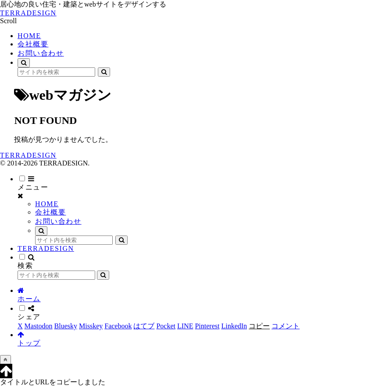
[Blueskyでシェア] (65, 326)
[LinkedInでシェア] (234, 326)
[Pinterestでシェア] (207, 326)
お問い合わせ (58, 221)
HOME (47, 204)
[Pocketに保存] (165, 326)
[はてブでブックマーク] (143, 326)
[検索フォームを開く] (24, 62)
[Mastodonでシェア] (39, 326)
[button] (104, 72)
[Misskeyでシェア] (91, 326)
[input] (56, 72)
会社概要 (50, 212)
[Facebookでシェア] (118, 326)
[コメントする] (286, 326)
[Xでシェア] (20, 326)
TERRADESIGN (46, 248)
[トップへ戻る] (5, 359)
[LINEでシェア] (185, 326)
